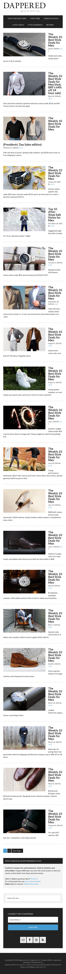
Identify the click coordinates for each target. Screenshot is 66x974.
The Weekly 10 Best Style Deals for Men (55, 39)
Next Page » (17, 851)
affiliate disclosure (31, 884)
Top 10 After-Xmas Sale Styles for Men (54, 214)
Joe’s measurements (33, 881)
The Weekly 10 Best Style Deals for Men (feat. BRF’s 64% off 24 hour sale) (55, 83)
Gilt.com (39, 967)
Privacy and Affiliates (27, 967)
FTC (44, 967)
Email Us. (34, 879)
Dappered (33, 7)
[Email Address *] (33, 920)
